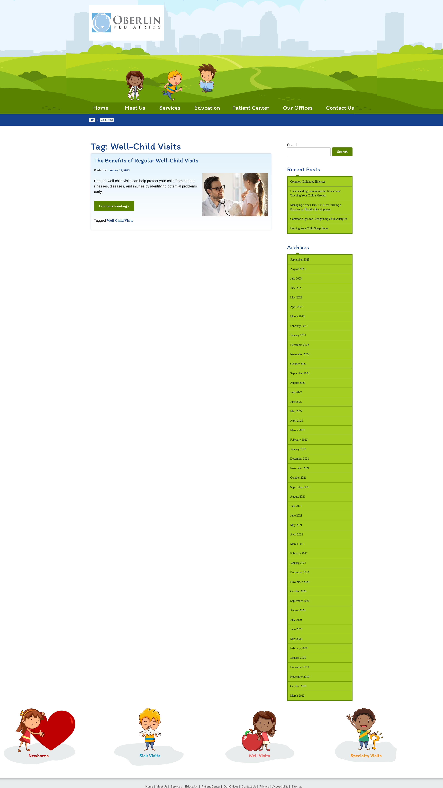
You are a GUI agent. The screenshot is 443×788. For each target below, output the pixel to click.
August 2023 (298, 269)
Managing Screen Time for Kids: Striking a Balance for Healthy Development (315, 207)
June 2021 (296, 515)
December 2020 (299, 572)
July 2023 (296, 278)
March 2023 (297, 316)
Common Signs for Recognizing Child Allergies (318, 218)
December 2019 (299, 667)
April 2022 (296, 420)
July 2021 (296, 506)
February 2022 (298, 439)
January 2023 (298, 335)
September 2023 (299, 259)
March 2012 (297, 695)
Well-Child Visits (120, 220)
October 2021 (298, 477)
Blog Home (107, 119)
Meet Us (135, 90)
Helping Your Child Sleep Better (309, 228)
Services (169, 90)
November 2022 (299, 354)
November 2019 (299, 676)
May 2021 (296, 525)
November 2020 (299, 582)
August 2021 (298, 496)
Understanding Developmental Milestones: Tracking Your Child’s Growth (315, 193)
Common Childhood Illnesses (307, 181)
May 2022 (296, 411)
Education (207, 90)
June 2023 (296, 288)
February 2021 (298, 553)
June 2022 (296, 401)
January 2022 (298, 449)
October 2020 (298, 591)
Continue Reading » (114, 207)
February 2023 (298, 326)
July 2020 (296, 619)
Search (292, 145)
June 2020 (296, 629)
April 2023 (296, 307)
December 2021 (299, 458)
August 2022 (298, 382)
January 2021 (298, 563)
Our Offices (298, 90)
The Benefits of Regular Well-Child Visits (146, 160)
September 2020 (299, 600)
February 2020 (298, 648)
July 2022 (296, 392)
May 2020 (296, 638)
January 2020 (298, 657)
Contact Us (340, 90)
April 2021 (296, 534)
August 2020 (298, 610)
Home (101, 92)
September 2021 (299, 487)
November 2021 (299, 468)
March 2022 (297, 430)
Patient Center (251, 90)
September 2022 (299, 373)
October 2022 (298, 363)
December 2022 (299, 345)
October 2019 (298, 686)
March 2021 (297, 544)
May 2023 (296, 297)
